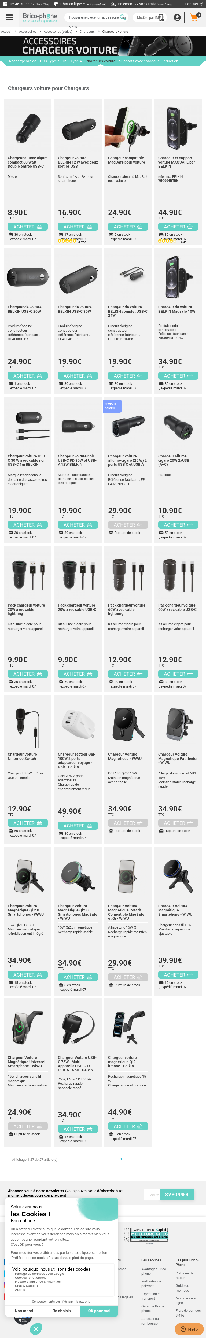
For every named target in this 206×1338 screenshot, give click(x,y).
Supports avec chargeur (139, 61)
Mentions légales (120, 1297)
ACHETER (27, 227)
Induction (170, 61)
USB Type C (49, 61)
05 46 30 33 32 (26, 4)
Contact (194, 4)
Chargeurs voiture (100, 62)
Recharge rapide (22, 61)
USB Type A (72, 61)
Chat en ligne (80, 4)
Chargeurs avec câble (27, 72)
